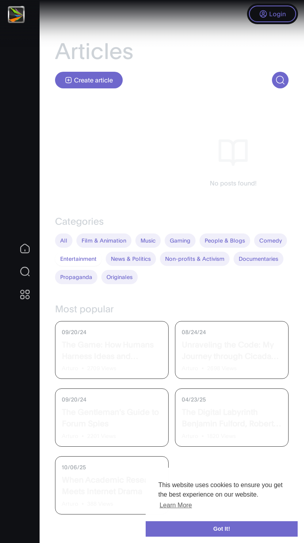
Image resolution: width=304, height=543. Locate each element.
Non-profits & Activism (194, 258)
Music (148, 240)
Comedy (270, 240)
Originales (119, 276)
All (63, 240)
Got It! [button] (221, 529)
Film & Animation (104, 240)
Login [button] (272, 14)
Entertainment (78, 258)
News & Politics (131, 258)
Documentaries (258, 258)
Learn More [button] (176, 505)
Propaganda (76, 276)
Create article (89, 80)
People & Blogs (225, 240)
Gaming (180, 240)
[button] (20, 271)
